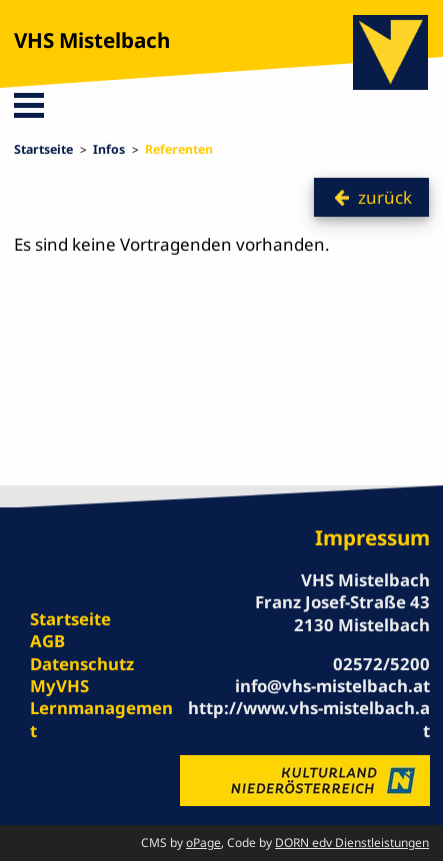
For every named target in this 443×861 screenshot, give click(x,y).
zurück (385, 197)
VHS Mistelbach (92, 40)
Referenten (179, 149)
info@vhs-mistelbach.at (332, 685)
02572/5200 (381, 663)
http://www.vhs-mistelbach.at (309, 718)
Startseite (43, 149)
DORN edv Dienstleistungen (352, 842)
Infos (109, 149)
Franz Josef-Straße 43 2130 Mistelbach (342, 612)
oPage (203, 842)
